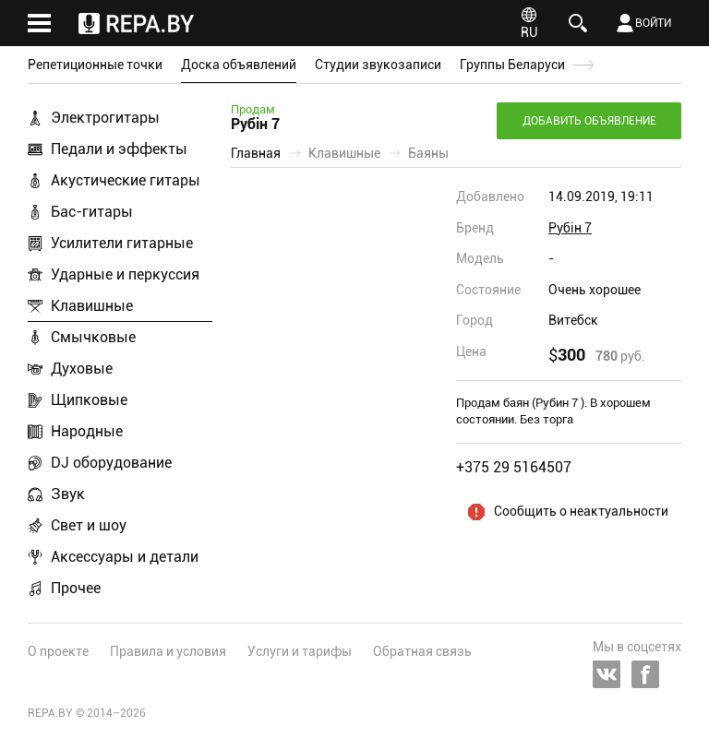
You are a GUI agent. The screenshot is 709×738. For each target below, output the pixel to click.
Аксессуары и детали (124, 556)
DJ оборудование (111, 462)
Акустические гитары (125, 180)
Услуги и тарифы (299, 651)
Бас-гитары (92, 211)
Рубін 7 (570, 227)
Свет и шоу (88, 525)
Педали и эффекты (119, 149)
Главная (256, 153)
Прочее (76, 588)
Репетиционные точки (95, 64)
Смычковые (93, 337)
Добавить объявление (589, 120)
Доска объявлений (238, 64)
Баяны (428, 153)
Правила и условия (168, 651)
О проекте (58, 651)
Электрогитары (105, 117)
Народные (87, 431)
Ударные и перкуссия (125, 274)
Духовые (82, 368)
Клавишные (92, 306)
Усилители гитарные (122, 243)
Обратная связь (422, 651)
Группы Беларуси (512, 64)
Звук (68, 494)
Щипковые (89, 400)
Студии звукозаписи (378, 64)
